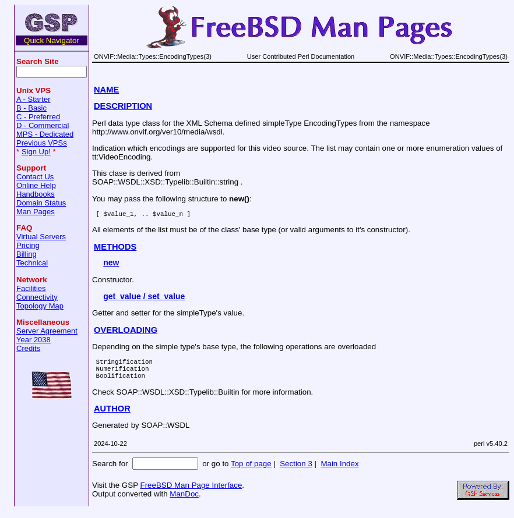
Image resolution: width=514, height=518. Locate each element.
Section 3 (296, 470)
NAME (106, 89)
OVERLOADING (125, 331)
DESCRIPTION (123, 106)
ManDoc (184, 500)
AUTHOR (112, 415)
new (111, 264)
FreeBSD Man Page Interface (191, 492)
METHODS (115, 248)
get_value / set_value (144, 298)
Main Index (339, 470)
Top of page (251, 470)
